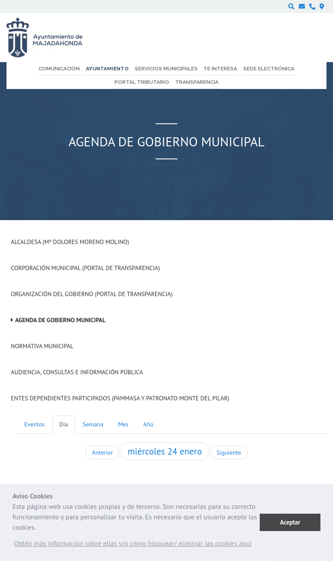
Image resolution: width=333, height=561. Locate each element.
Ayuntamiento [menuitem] (107, 69)
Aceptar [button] (290, 522)
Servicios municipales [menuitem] (166, 69)
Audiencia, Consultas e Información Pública (77, 372)
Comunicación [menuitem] (59, 69)
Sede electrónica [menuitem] (268, 69)
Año (148, 424)
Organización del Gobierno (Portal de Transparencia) (92, 294)
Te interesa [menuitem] (220, 69)
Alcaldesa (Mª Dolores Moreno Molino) (70, 242)
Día (63, 424)
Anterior (102, 452)
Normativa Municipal (42, 346)
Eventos (34, 424)
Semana (93, 424)
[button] (133, 545)
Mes (123, 424)
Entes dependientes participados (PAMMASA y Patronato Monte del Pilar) (120, 398)
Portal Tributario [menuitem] (141, 82)
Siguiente (229, 452)
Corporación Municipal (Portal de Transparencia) (85, 268)
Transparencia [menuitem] (197, 82)
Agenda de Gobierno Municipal (60, 320)
